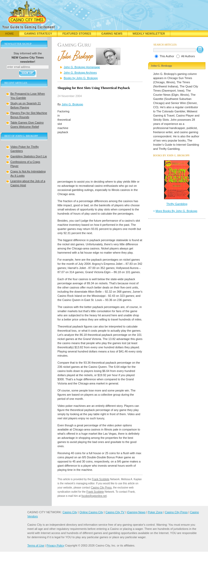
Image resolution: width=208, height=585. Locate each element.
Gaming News (111, 33)
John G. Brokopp (72, 104)
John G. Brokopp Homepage (82, 67)
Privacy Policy (55, 545)
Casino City (69, 512)
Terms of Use (35, 545)
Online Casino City (91, 512)
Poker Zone (155, 512)
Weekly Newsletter (149, 33)
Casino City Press (101, 487)
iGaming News (136, 512)
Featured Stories (76, 33)
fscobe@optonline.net (94, 495)
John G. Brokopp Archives (80, 72)
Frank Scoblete (100, 479)
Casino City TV (115, 512)
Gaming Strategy (38, 33)
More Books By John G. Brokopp (176, 211)
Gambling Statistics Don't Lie (28, 156)
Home (9, 33)
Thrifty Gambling (176, 203)
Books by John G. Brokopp (81, 78)
